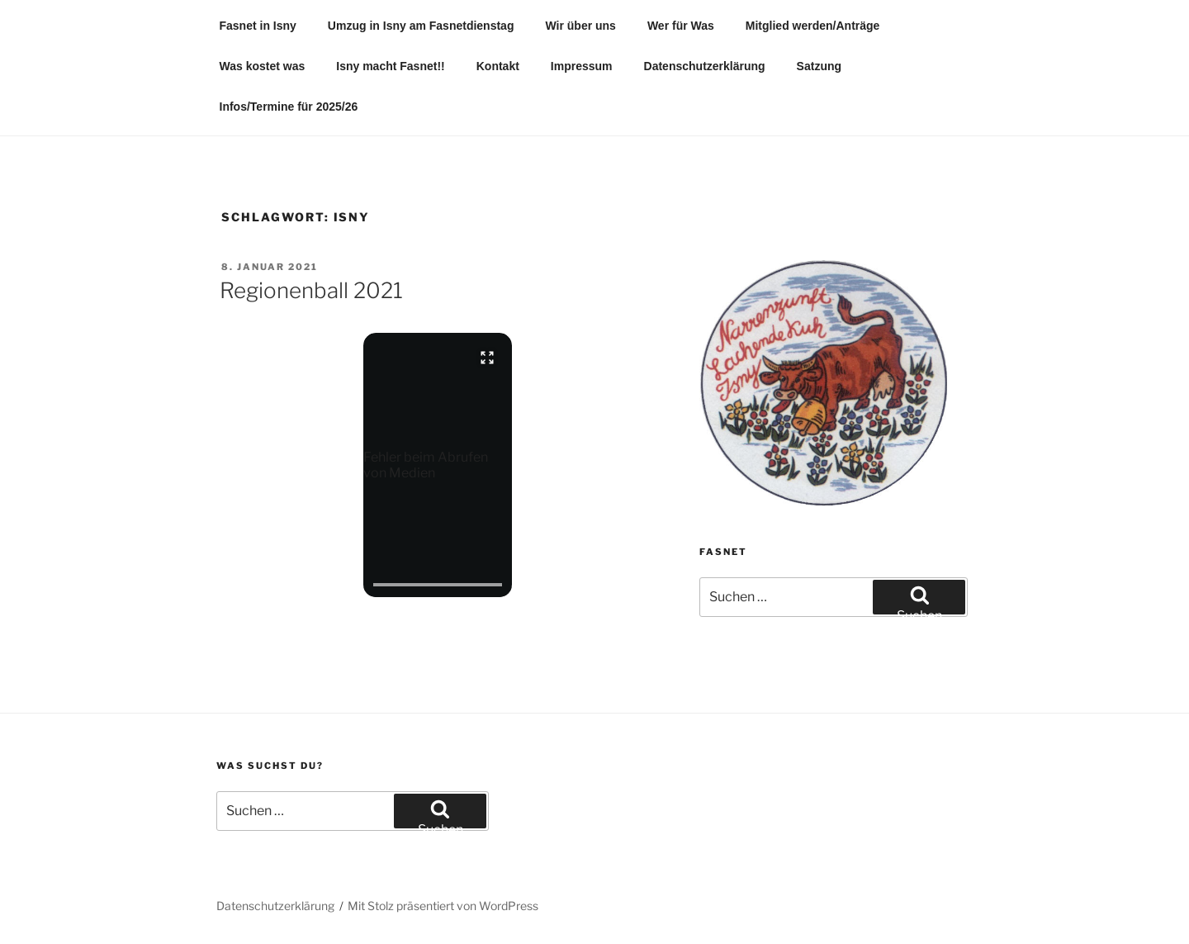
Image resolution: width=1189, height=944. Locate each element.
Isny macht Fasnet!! (390, 66)
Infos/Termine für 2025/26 (289, 106)
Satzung (819, 66)
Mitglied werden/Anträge (813, 25)
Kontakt (497, 66)
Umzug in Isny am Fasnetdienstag (421, 25)
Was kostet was (263, 66)
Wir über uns (580, 25)
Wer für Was (680, 25)
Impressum (582, 66)
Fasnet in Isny (258, 25)
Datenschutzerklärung (704, 66)
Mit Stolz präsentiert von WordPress (443, 906)
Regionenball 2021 (311, 290)
